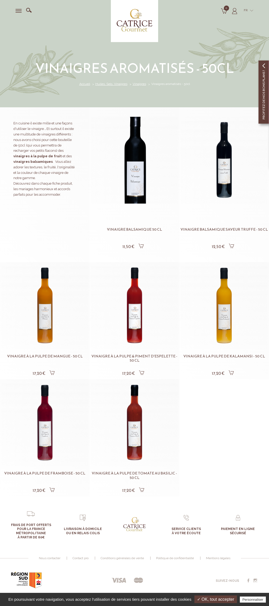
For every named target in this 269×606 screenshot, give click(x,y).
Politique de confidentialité (175, 558)
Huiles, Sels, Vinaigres (111, 84)
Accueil (84, 84)
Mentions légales (218, 558)
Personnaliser (252, 600)
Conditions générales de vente (122, 558)
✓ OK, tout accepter (215, 599)
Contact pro (81, 558)
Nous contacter (49, 558)
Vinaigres (139, 84)
